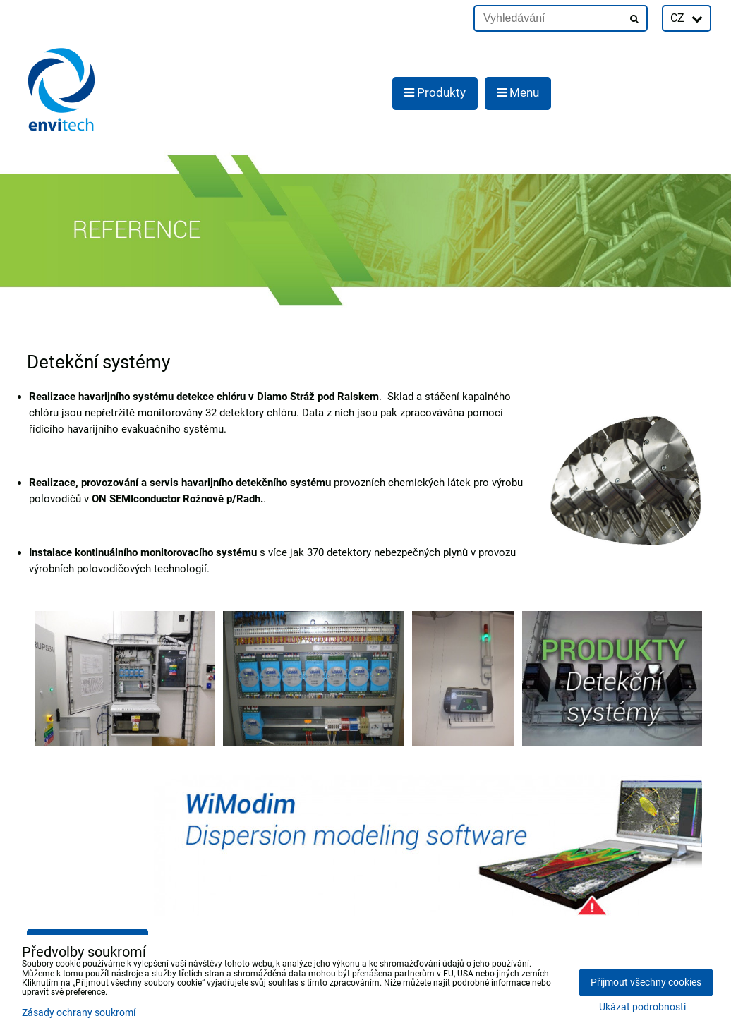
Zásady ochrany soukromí (78, 1013)
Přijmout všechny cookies (646, 982)
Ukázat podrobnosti (642, 1007)
